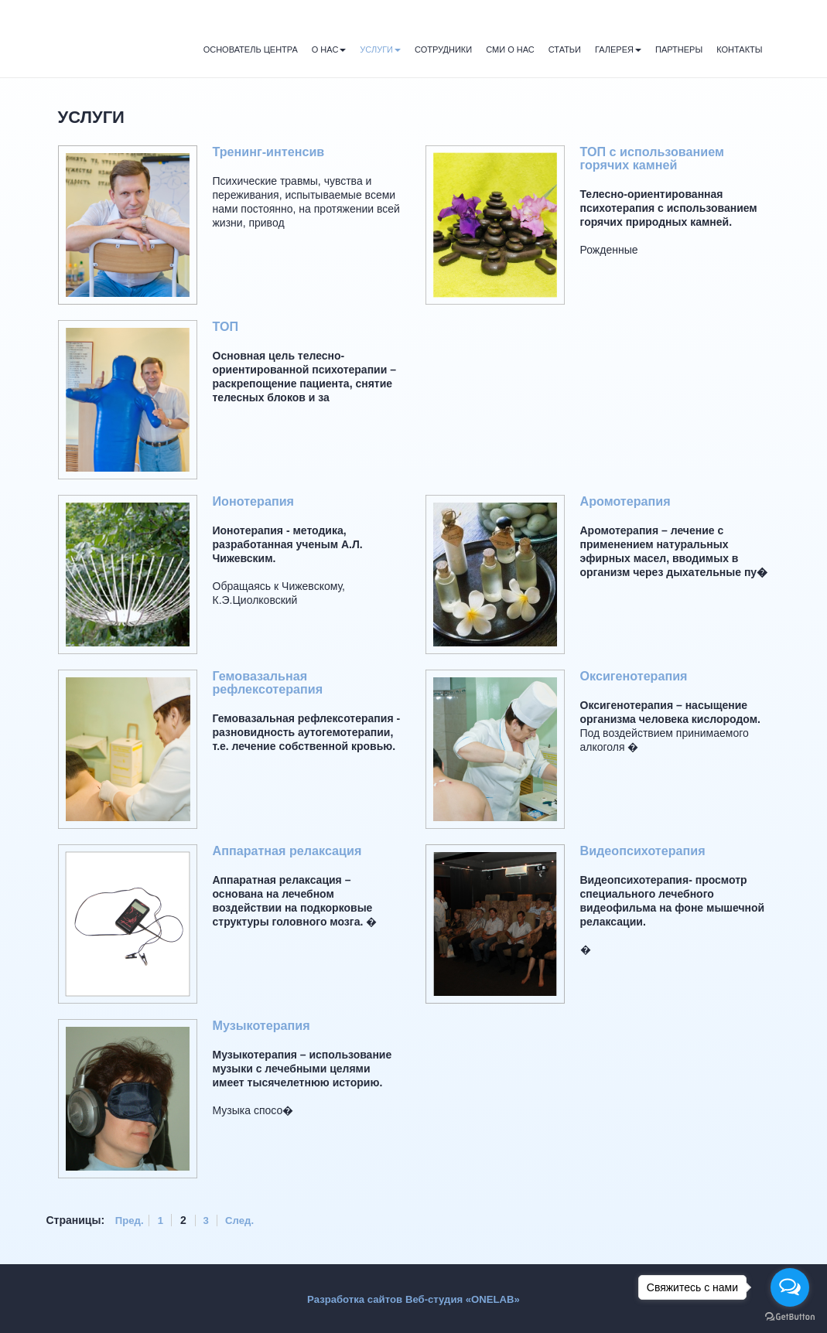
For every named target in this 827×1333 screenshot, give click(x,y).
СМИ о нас (510, 49)
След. (246, 1220)
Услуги (380, 49)
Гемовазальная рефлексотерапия (271, 683)
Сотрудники (443, 49)
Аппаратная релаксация (291, 851)
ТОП (226, 326)
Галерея (618, 49)
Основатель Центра (250, 49)
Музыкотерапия (264, 1025)
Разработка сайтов (351, 1298)
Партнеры (678, 49)
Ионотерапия (256, 501)
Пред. (130, 1220)
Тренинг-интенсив (271, 152)
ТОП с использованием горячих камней (656, 158)
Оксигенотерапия (636, 676)
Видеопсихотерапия (646, 851)
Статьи (564, 49)
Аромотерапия (627, 501)
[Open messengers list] (790, 1287)
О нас (329, 49)
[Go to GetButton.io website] (790, 1317)
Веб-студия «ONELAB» (466, 1298)
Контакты (739, 49)
